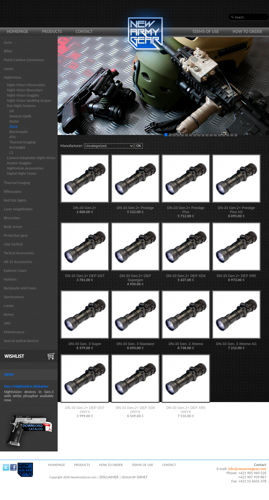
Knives (9, 314)
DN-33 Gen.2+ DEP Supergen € (135, 280)
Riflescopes (12, 192)
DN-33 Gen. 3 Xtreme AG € (236, 346)
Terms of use (205, 31)
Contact (84, 31)
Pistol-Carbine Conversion (24, 60)
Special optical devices (21, 341)
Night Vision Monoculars (26, 85)
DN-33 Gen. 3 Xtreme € (186, 346)
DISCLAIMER (109, 477)
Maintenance (14, 332)
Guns (8, 42)
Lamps (9, 306)
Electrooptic (18, 131)
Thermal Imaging (22, 142)
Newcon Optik (20, 116)
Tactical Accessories (19, 253)
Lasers (8, 69)
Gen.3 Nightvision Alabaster (26, 386)
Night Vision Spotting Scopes (29, 100)
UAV (7, 323)
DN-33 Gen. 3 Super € (85, 346)
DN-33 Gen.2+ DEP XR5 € (236, 278)
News (9, 374)
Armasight (17, 147)
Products (52, 31)
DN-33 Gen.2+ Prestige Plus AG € (236, 212)
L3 (11, 152)
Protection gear (16, 235)
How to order (247, 31)
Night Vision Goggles (23, 95)
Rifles (8, 51)
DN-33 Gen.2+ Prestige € (135, 210)
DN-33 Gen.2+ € (84, 210)
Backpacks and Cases (20, 288)
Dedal (13, 121)
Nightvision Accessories (25, 168)
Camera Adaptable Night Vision (31, 158)
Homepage (17, 31)
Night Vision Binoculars (25, 90)
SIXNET (142, 477)
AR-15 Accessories (18, 262)
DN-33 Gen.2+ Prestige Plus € (185, 212)
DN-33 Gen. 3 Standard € (135, 346)
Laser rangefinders (18, 209)
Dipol (13, 126)
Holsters (10, 279)
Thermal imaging (17, 183)
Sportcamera (14, 297)
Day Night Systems (21, 105)
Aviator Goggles (19, 163)
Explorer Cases (15, 271)
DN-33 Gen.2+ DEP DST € (85, 278)
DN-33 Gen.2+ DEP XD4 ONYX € (135, 412)
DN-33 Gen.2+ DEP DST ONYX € (85, 412)
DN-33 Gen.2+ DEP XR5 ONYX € (185, 412)
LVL (12, 111)
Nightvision (12, 77)
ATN (12, 137)
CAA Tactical (13, 244)
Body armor (13, 227)
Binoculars (12, 218)
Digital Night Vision (22, 173)
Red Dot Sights (15, 200)
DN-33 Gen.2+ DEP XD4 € (185, 278)
